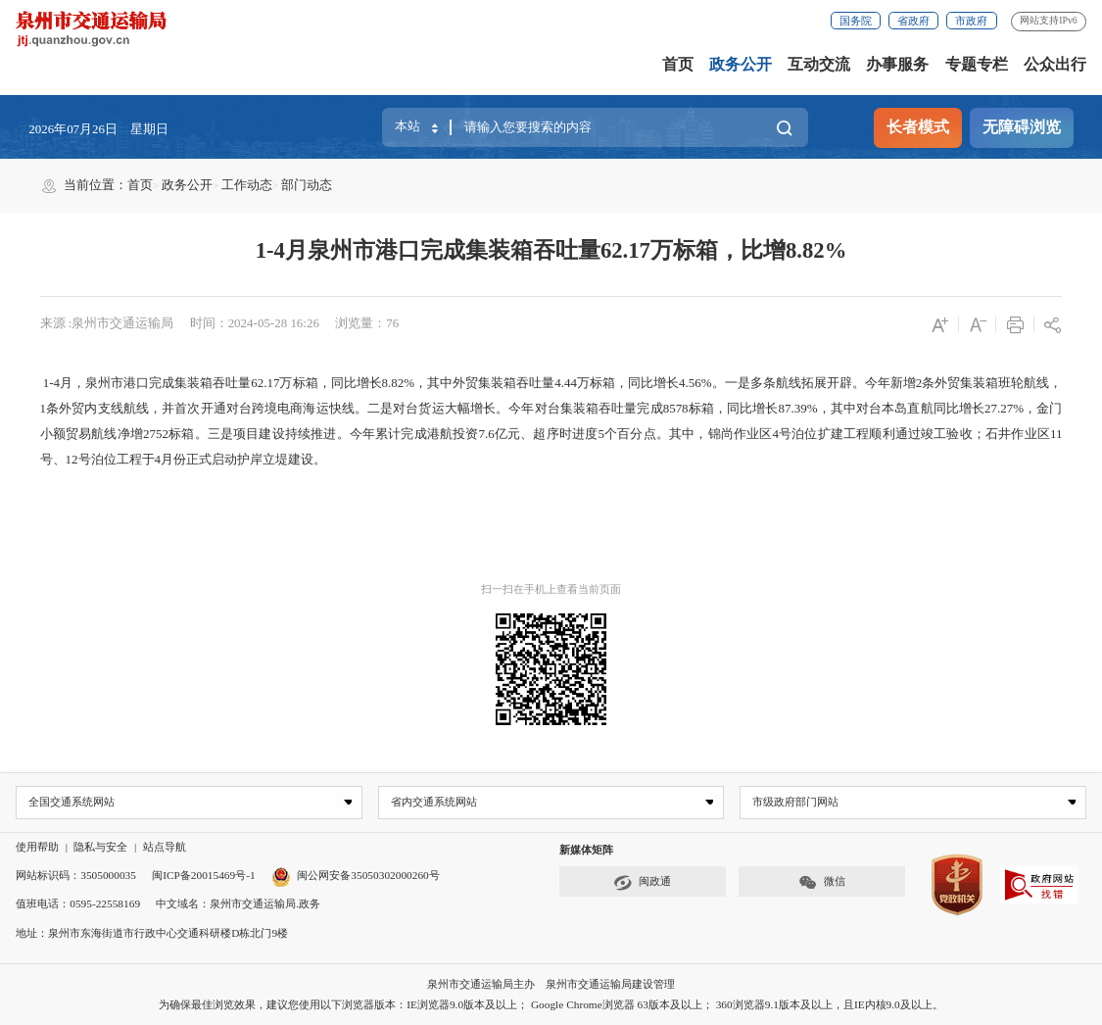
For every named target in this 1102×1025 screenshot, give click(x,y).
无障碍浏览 (1021, 127)
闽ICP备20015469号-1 (203, 876)
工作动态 (246, 184)
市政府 (971, 20)
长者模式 (917, 127)
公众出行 (1055, 64)
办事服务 (897, 64)
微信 (821, 882)
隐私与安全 (100, 848)
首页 (678, 64)
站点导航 (164, 848)
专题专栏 (976, 64)
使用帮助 (37, 848)
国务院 (855, 20)
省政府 (913, 20)
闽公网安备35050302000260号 (355, 876)
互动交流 (819, 64)
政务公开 (740, 64)
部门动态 (306, 184)
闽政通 (641, 882)
